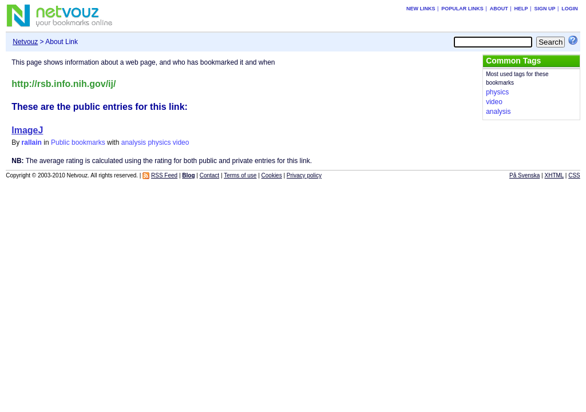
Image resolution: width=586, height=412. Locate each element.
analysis (133, 142)
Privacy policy (304, 175)
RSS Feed (164, 175)
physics (159, 142)
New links (420, 8)
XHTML (554, 175)
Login (569, 8)
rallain (32, 142)
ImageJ (27, 130)
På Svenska (524, 175)
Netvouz (25, 42)
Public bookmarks (78, 142)
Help (521, 8)
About (499, 8)
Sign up (544, 8)
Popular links (462, 8)
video (181, 142)
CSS (574, 175)
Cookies (272, 175)
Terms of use (240, 175)
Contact (209, 175)
